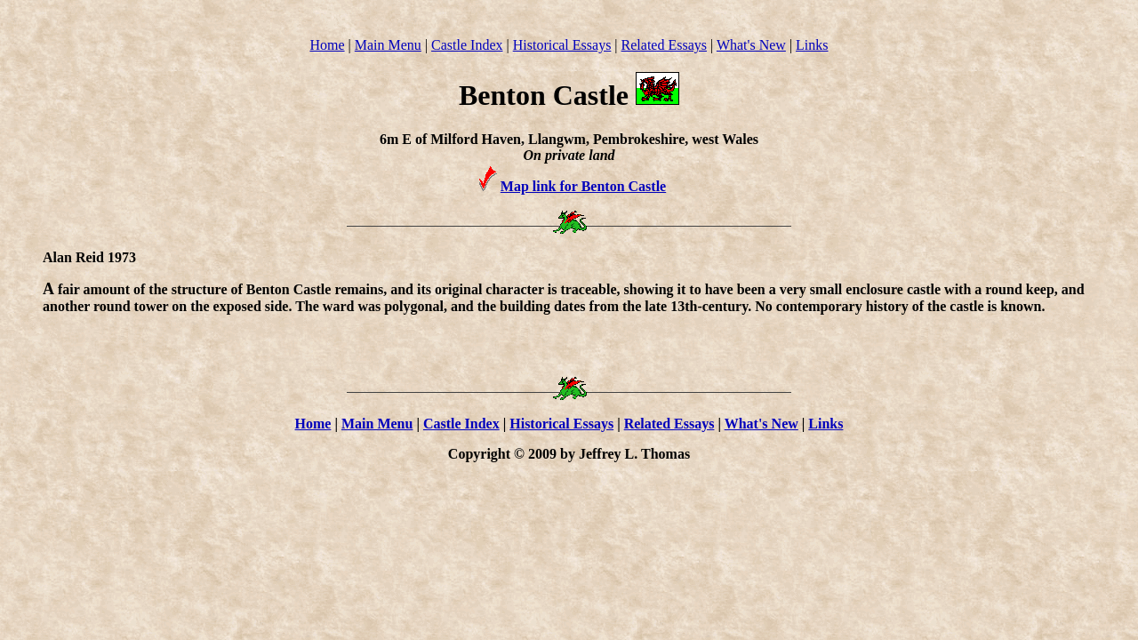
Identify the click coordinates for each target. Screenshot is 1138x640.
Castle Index (466, 44)
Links (812, 44)
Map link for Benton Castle (583, 186)
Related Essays (664, 44)
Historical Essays (562, 44)
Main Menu (388, 44)
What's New (751, 44)
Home (326, 44)
